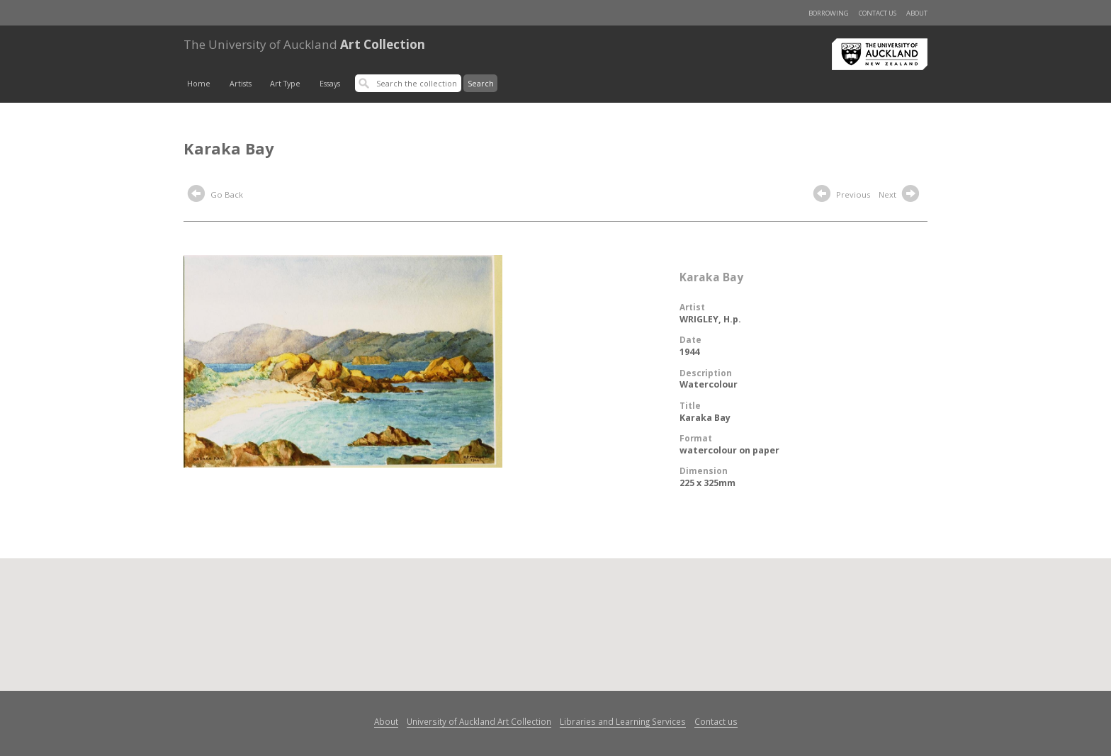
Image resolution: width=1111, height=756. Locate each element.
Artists (241, 84)
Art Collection (304, 44)
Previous (841, 195)
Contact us (877, 13)
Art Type (285, 84)
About (916, 13)
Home (198, 84)
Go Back (215, 195)
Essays (330, 84)
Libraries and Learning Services (623, 721)
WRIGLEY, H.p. (710, 319)
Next (901, 195)
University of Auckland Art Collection (479, 721)
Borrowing (828, 13)
